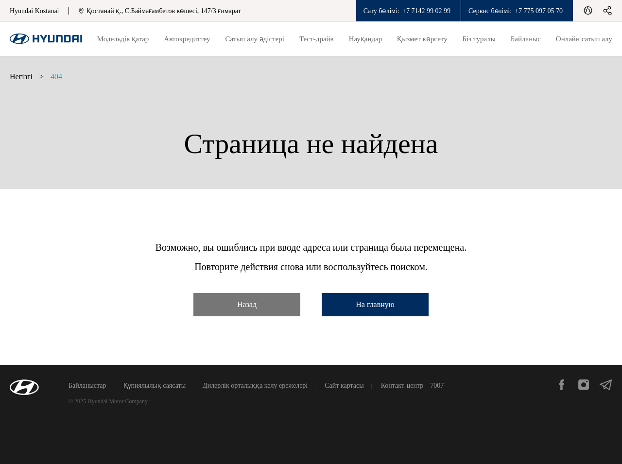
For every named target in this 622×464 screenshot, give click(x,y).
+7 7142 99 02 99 (426, 11)
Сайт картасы (344, 385)
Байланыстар (87, 385)
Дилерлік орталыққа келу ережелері (255, 385)
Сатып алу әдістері (254, 39)
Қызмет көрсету (422, 39)
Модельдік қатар (123, 39)
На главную (375, 304)
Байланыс (526, 39)
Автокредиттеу (187, 39)
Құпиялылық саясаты (154, 385)
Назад (247, 304)
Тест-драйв (316, 39)
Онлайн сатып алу (584, 39)
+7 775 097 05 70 (539, 11)
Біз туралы (479, 39)
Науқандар (365, 39)
